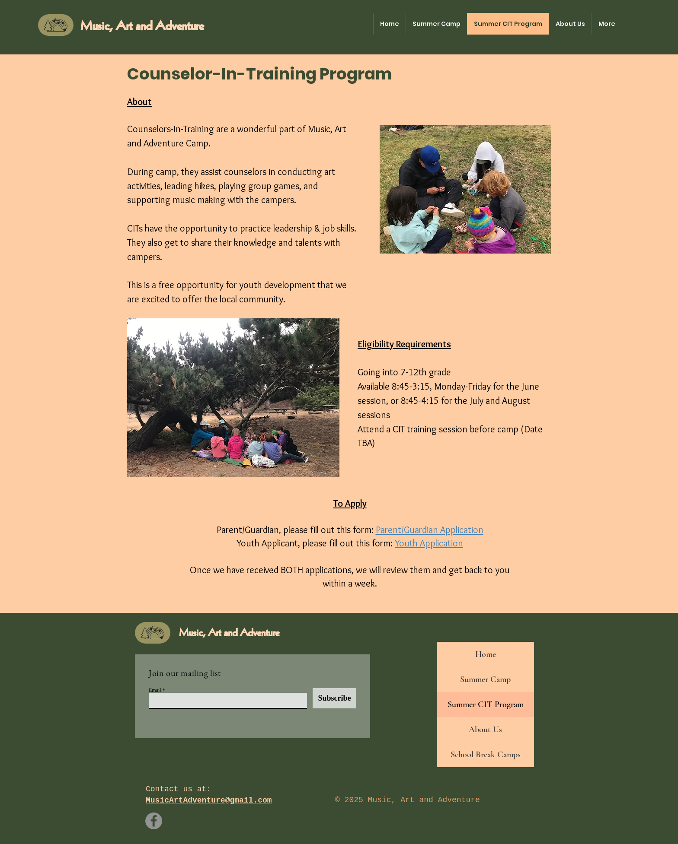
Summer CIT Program (486, 704)
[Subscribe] (334, 698)
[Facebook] (153, 820)
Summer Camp (485, 679)
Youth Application (429, 543)
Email (155, 690)
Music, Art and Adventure (142, 27)
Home (485, 654)
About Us (485, 729)
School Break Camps (486, 754)
